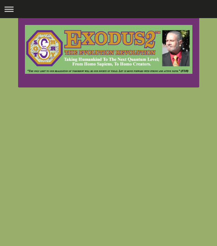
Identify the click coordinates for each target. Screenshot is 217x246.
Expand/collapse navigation (108, 9)
